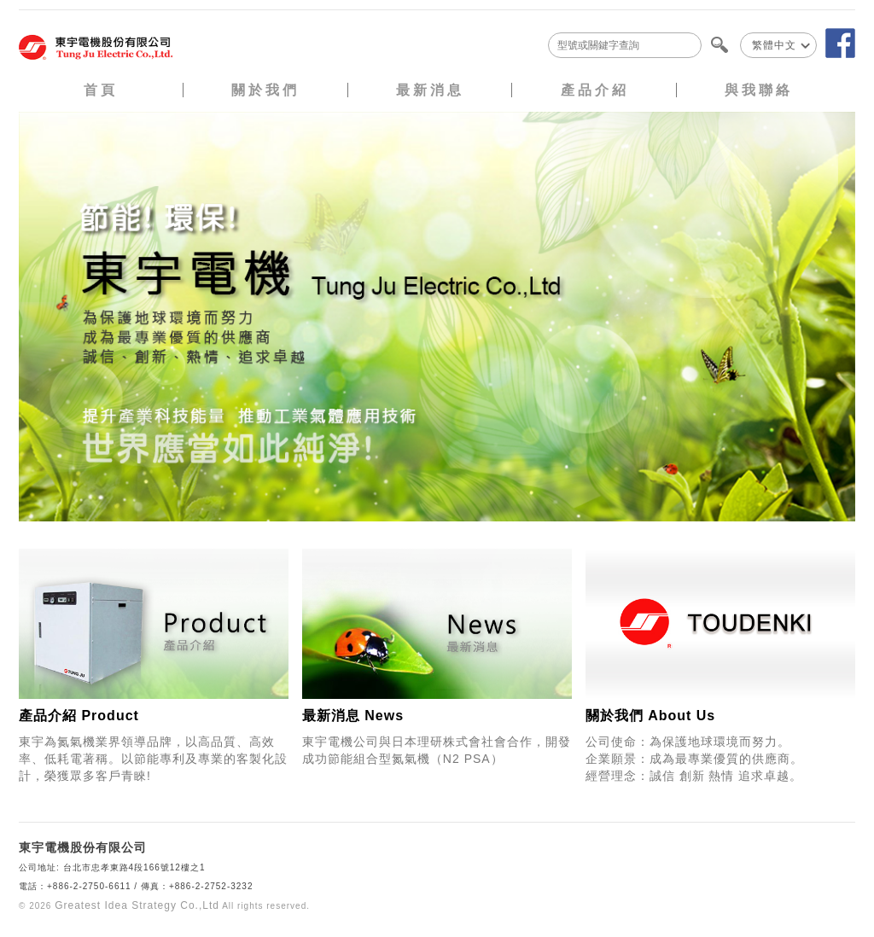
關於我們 (265, 89)
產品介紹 (595, 89)
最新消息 (430, 89)
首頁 (101, 89)
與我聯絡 (759, 89)
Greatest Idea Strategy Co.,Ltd (137, 905)
